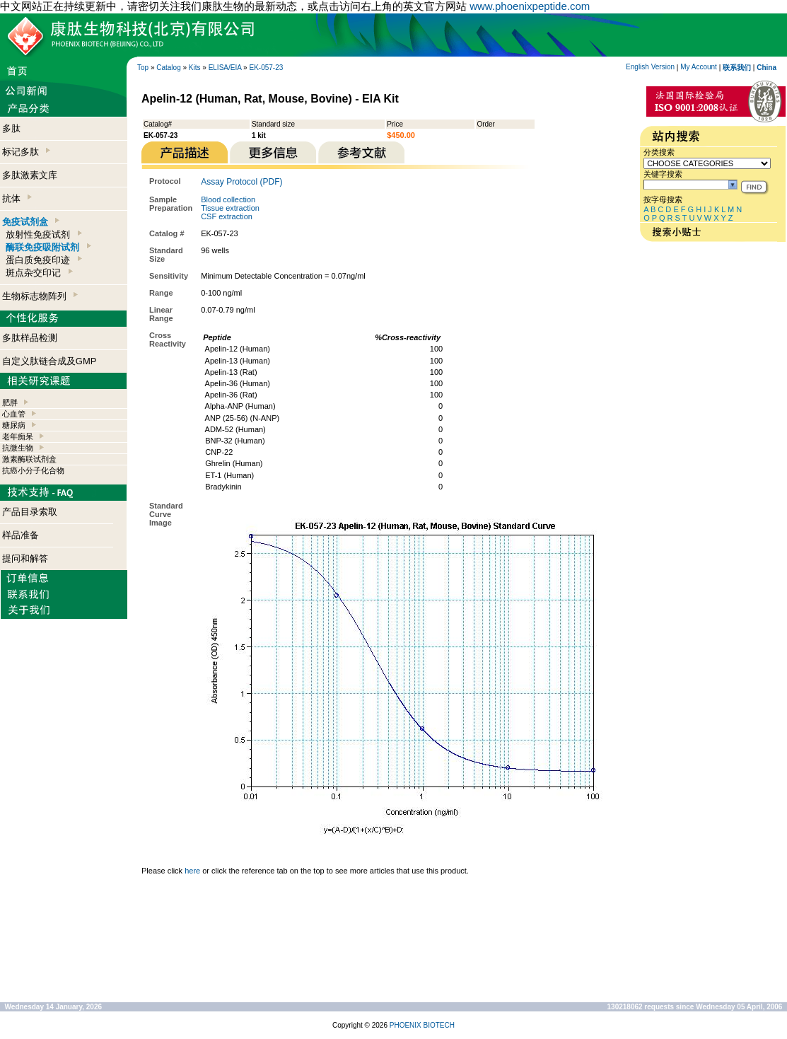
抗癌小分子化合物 (33, 470)
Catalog (168, 67)
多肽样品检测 (29, 337)
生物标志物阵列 (40, 296)
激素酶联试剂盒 (29, 459)
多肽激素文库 (29, 175)
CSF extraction (226, 216)
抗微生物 (17, 447)
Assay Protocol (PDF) (241, 182)
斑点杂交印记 (39, 272)
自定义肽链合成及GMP (49, 361)
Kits (195, 67)
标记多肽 (26, 151)
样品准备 (20, 535)
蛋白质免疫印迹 (43, 260)
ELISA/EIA (225, 67)
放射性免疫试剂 (43, 234)
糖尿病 (13, 425)
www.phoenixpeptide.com (530, 6)
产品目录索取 (29, 511)
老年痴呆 (17, 436)
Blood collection (228, 199)
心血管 (13, 414)
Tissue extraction (230, 208)
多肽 (11, 128)
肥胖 (10, 402)
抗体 (17, 198)
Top (142, 67)
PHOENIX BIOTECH (422, 1025)
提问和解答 (25, 558)
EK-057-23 (266, 67)
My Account (698, 67)
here (192, 870)
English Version (650, 67)
